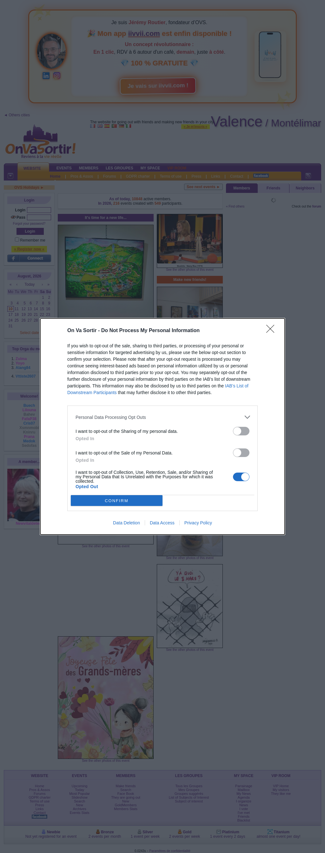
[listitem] (162, 417)
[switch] (241, 431)
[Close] (272, 331)
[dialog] (162, 426)
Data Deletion (126, 522)
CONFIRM (117, 500)
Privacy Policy (198, 522)
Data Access (162, 522)
